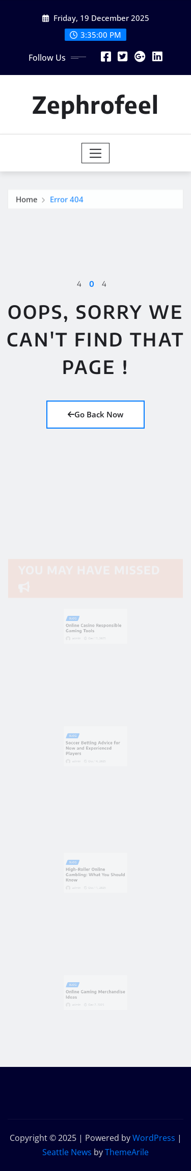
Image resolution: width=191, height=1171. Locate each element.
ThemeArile (127, 1152)
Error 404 (67, 201)
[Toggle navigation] (95, 153)
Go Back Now (95, 414)
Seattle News (67, 1152)
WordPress (153, 1137)
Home (27, 201)
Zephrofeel (95, 104)
